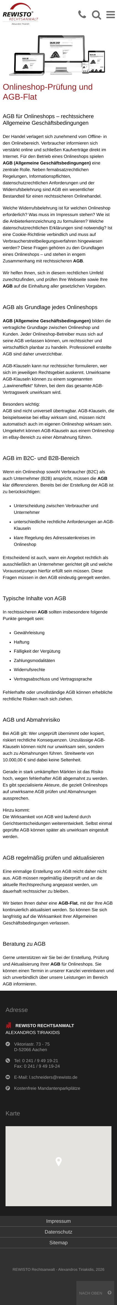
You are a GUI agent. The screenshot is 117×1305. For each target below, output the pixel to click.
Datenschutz (58, 1232)
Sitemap (58, 1242)
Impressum (58, 1221)
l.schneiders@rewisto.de (53, 1077)
